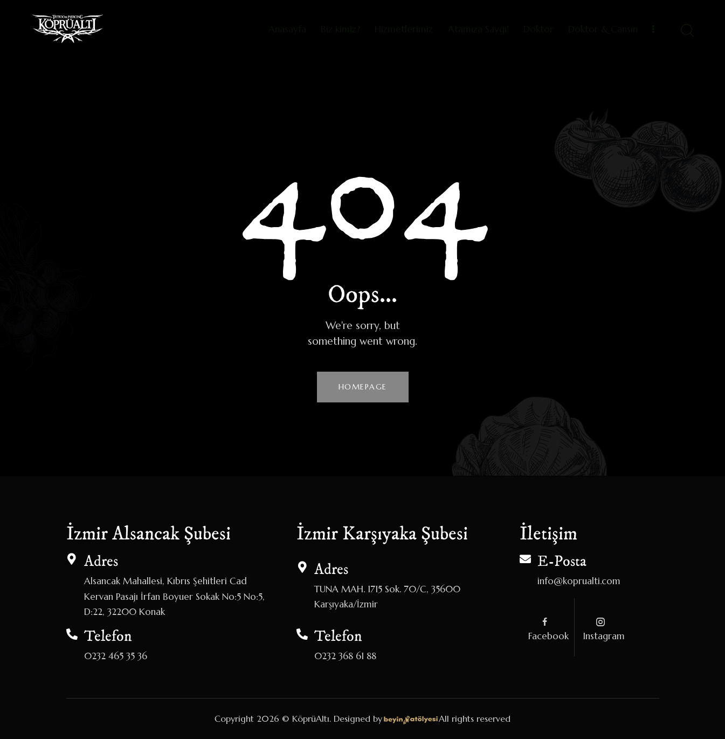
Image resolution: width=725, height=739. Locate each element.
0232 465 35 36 (115, 656)
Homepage (363, 387)
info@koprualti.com (578, 581)
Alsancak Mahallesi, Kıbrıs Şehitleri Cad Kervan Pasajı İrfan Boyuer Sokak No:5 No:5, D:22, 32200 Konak (174, 596)
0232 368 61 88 (345, 656)
